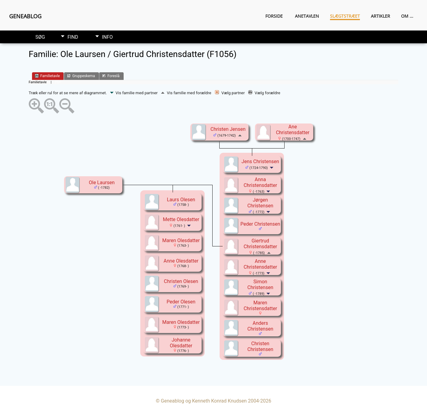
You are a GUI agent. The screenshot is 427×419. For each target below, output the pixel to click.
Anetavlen (307, 16)
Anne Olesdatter (180, 261)
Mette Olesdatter (181, 219)
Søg (40, 37)
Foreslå (110, 75)
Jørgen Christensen (260, 203)
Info (107, 37)
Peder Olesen (181, 302)
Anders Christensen (260, 326)
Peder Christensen (260, 224)
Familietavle (47, 75)
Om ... (407, 16)
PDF (58, 82)
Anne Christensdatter (260, 264)
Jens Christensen (260, 161)
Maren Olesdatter (181, 240)
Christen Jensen (228, 129)
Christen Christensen (260, 346)
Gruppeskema (81, 75)
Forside (274, 16)
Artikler (380, 16)
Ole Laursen (102, 182)
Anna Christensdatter (260, 182)
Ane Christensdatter (293, 129)
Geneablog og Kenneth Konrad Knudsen (204, 401)
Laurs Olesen (181, 199)
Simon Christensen (260, 284)
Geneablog (25, 16)
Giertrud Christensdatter (260, 243)
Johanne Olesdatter (181, 343)
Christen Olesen (181, 281)
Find (72, 37)
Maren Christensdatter (260, 305)
